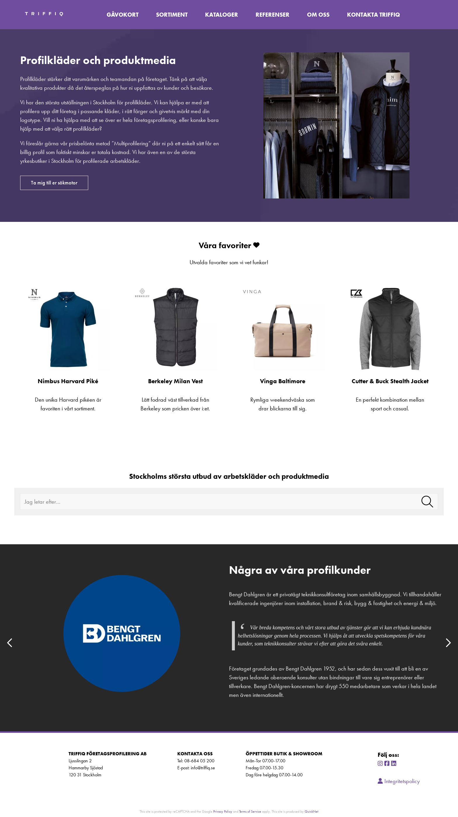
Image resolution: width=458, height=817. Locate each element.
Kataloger (222, 14)
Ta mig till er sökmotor (54, 182)
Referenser (273, 14)
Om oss (319, 14)
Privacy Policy (222, 811)
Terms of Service (250, 811)
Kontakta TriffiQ (374, 14)
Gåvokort (123, 14)
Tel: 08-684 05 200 (195, 761)
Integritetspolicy (399, 781)
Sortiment (172, 14)
